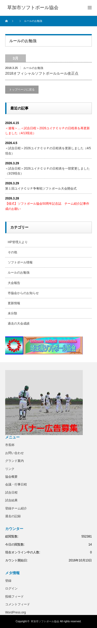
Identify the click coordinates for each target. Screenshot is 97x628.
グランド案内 (14, 461)
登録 (8, 580)
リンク (9, 469)
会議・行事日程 (16, 484)
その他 (12, 252)
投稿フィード (14, 596)
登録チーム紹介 (16, 508)
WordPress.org (15, 612)
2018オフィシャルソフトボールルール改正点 (41, 73)
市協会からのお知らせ (23, 293)
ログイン (11, 588)
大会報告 (14, 283)
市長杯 (9, 445)
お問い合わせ (14, 453)
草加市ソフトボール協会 (45, 621)
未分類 (12, 313)
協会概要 (11, 476)
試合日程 (11, 492)
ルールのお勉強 (33, 67)
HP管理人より (18, 242)
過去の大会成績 (18, 323)
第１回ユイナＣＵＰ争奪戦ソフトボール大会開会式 (41, 188)
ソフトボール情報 (20, 262)
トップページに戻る (22, 89)
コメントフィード (17, 604)
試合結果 (11, 500)
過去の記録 (13, 516)
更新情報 (14, 303)
